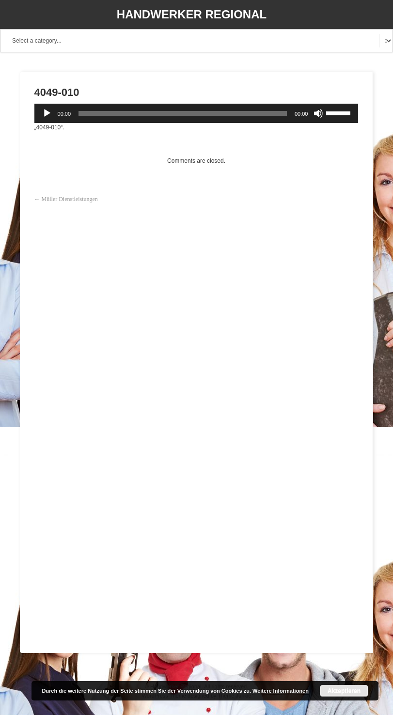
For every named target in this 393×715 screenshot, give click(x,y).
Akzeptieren (344, 690)
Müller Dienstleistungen (70, 199)
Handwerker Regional (192, 14)
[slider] (183, 113)
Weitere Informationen (280, 691)
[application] (196, 113)
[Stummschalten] (318, 113)
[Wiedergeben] (47, 113)
